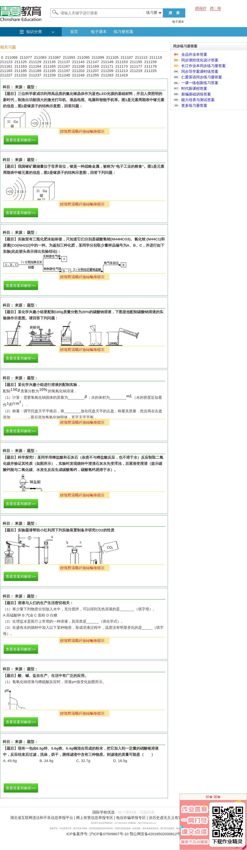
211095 (83, 57)
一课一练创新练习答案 (199, 83)
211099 (98, 57)
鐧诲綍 (200, 8)
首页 (74, 32)
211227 (6, 75)
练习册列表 (127, 812)
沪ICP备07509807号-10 (108, 834)
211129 (35, 62)
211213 (121, 71)
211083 (40, 57)
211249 (78, 75)
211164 (35, 66)
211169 (92, 66)
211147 (92, 62)
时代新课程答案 (194, 88)
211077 (26, 57)
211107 (127, 57)
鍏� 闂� (213, 797)
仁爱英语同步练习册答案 (201, 77)
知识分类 (34, 32)
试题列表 (147, 812)
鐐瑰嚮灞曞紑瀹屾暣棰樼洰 (82, 131)
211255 (92, 75)
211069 (11, 57)
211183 (6, 71)
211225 (150, 71)
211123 (6, 62)
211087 (54, 57)
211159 (150, 62)
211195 (49, 71)
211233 (20, 75)
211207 (92, 71)
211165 (49, 66)
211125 (20, 62)
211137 (64, 62)
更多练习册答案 (194, 105)
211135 (49, 62)
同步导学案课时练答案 (199, 71)
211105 (112, 57)
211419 (121, 75)
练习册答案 (123, 32)
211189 (35, 71)
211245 (64, 75)
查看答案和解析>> (21, 140)
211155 (136, 62)
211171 (107, 66)
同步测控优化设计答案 (199, 60)
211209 (107, 71)
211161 (6, 66)
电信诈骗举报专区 (131, 817)
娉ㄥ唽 (215, 8)
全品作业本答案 (194, 54)
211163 (20, 66)
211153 (121, 62)
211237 (35, 75)
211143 (78, 62)
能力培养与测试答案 (198, 100)
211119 (155, 57)
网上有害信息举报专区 (94, 817)
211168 (78, 66)
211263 (107, 75)
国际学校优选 (103, 812)
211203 (78, 71)
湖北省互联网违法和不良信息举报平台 (41, 817)
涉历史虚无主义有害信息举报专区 (176, 817)
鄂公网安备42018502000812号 (155, 834)
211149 (107, 62)
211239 (49, 75)
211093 (69, 57)
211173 (121, 66)
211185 (20, 71)
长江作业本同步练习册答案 (203, 66)
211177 (136, 66)
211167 (64, 66)
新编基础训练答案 (196, 94)
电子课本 (178, 21)
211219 (136, 71)
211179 (150, 66)
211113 (141, 57)
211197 (64, 71)
